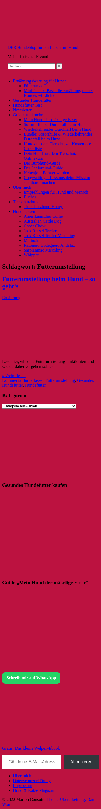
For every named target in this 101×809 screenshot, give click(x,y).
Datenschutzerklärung (32, 780)
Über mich (22, 187)
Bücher (30, 197)
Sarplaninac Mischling (43, 250)
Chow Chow (34, 226)
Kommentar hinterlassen (23, 380)
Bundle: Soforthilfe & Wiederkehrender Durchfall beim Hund (58, 136)
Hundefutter (35, 385)
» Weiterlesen (14, 375)
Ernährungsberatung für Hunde (40, 81)
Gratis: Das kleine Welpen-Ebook (31, 748)
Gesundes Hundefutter (32, 100)
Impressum (22, 785)
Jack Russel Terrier (40, 230)
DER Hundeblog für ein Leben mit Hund (43, 47)
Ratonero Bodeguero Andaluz (49, 245)
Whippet (31, 255)
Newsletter (22, 110)
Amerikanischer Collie (43, 216)
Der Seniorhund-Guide (43, 168)
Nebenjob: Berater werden (46, 172)
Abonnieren (81, 762)
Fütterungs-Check (39, 86)
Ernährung (11, 297)
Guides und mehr (28, 115)
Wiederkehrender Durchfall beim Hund (57, 129)
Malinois (31, 240)
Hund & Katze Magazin (33, 790)
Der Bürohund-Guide (42, 163)
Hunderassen (24, 211)
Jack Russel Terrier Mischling (49, 235)
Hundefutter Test (27, 105)
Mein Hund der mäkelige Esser (50, 119)
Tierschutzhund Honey (43, 206)
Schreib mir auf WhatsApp (31, 678)
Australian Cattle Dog (42, 221)
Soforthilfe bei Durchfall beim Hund (55, 124)
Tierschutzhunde (27, 201)
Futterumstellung (60, 380)
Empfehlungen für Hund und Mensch (56, 192)
